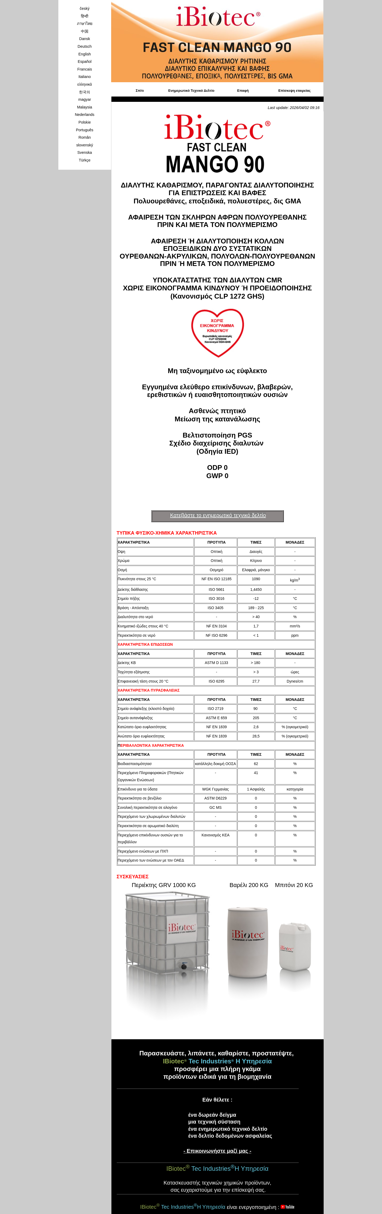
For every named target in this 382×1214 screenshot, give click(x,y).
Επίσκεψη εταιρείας (294, 91)
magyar (84, 99)
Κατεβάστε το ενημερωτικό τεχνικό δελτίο (218, 515)
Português (84, 130)
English (84, 54)
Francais (84, 69)
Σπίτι (140, 91)
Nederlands (84, 114)
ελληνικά (84, 84)
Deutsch (85, 46)
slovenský (84, 145)
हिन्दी (84, 16)
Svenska (84, 152)
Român (85, 137)
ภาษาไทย (84, 23)
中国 (84, 31)
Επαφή (243, 91)
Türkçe (84, 160)
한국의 (84, 92)
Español (85, 61)
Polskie (85, 122)
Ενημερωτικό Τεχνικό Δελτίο (191, 91)
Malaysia (84, 107)
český (85, 8)
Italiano (85, 77)
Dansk (84, 39)
